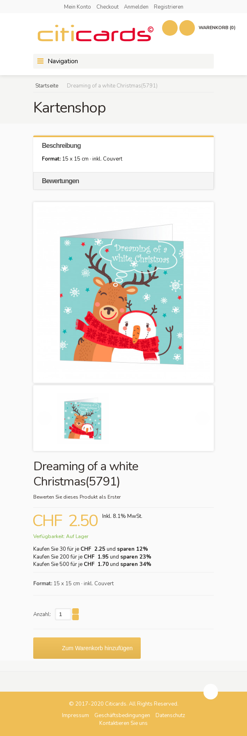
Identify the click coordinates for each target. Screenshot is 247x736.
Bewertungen (60, 180)
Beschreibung (61, 145)
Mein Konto (77, 7)
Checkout (107, 7)
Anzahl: (42, 614)
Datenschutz (170, 715)
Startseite (46, 86)
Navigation (63, 61)
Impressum (75, 715)
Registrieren (168, 7)
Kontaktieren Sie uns (123, 723)
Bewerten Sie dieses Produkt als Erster (77, 497)
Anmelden (136, 7)
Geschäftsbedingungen (122, 715)
